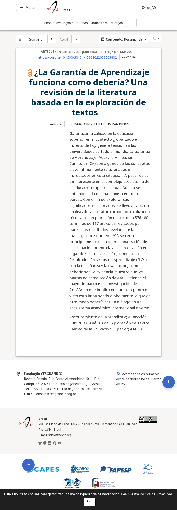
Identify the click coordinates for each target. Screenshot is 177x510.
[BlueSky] (40, 443)
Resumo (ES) (122, 39)
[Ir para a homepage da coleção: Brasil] (76, 7)
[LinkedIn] (49, 443)
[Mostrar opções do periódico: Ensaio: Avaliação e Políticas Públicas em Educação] (131, 23)
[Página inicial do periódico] (20, 39)
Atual (64, 39)
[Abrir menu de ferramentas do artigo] (28, 468)
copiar (128, 57)
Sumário (36, 39)
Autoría (56, 124)
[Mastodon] (44, 443)
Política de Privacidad (156, 494)
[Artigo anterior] (51, 39)
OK (89, 501)
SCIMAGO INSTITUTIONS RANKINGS (99, 124)
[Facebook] (54, 443)
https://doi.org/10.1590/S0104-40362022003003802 (77, 57)
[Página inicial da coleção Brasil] (26, 428)
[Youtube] (59, 443)
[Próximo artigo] (75, 39)
